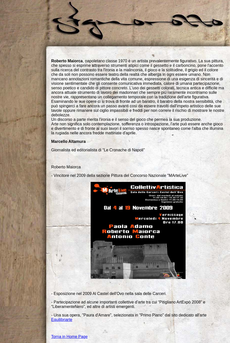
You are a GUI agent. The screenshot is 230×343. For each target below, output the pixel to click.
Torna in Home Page (69, 336)
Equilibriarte (61, 319)
